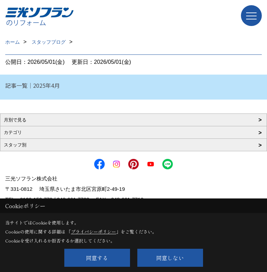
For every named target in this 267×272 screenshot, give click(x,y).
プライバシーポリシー (93, 231)
